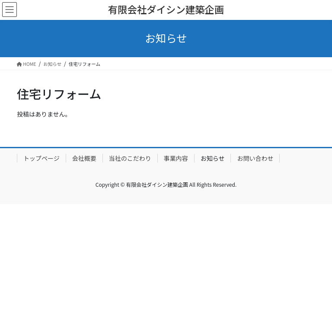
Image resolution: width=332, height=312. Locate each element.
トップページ (41, 158)
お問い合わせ (255, 158)
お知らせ (213, 158)
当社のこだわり (130, 158)
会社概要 (84, 158)
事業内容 (176, 158)
